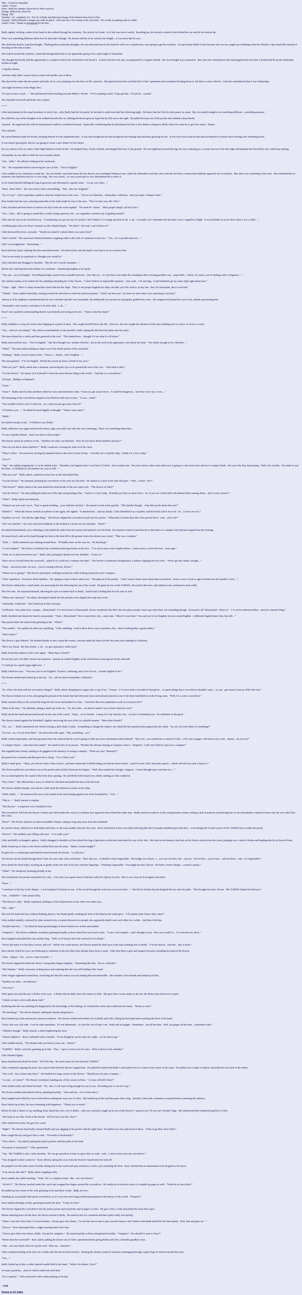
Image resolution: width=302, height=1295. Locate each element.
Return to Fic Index (12, 1291)
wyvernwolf (32, 23)
